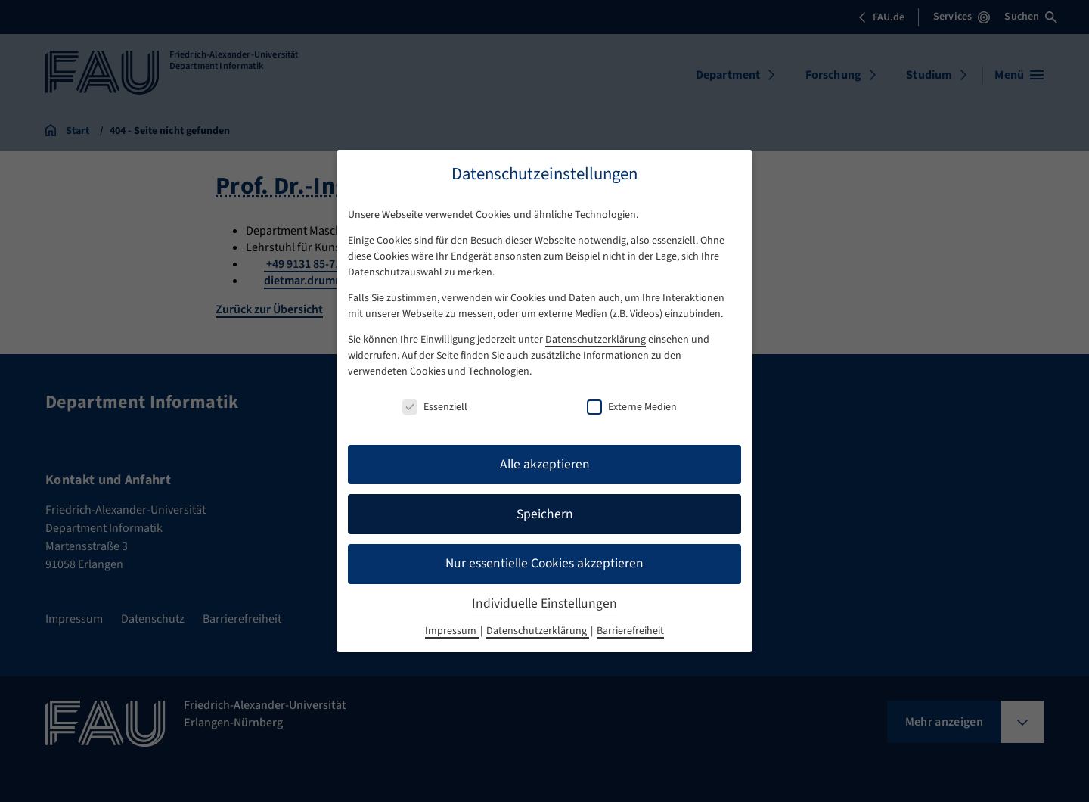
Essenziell (434, 407)
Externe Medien (632, 407)
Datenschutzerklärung (595, 339)
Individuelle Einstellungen (544, 603)
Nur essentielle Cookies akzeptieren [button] (544, 563)
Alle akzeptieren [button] (545, 464)
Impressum (452, 631)
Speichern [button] (545, 514)
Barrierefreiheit (630, 631)
